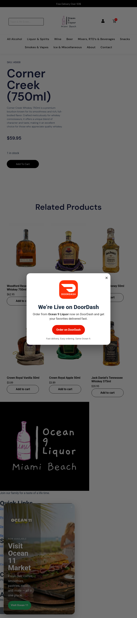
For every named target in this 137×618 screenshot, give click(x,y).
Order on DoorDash (68, 329)
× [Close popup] (106, 277)
